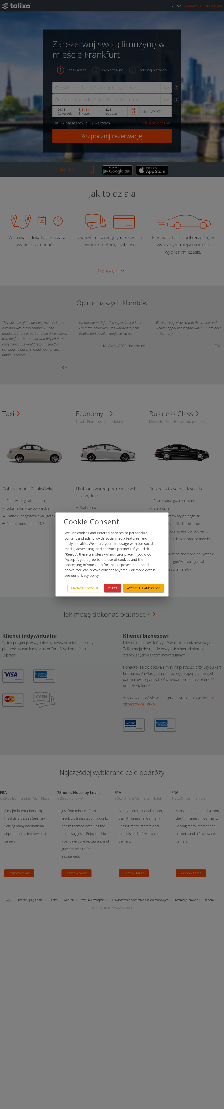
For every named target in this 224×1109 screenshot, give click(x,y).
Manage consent (84, 588)
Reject (112, 588)
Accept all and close (143, 588)
